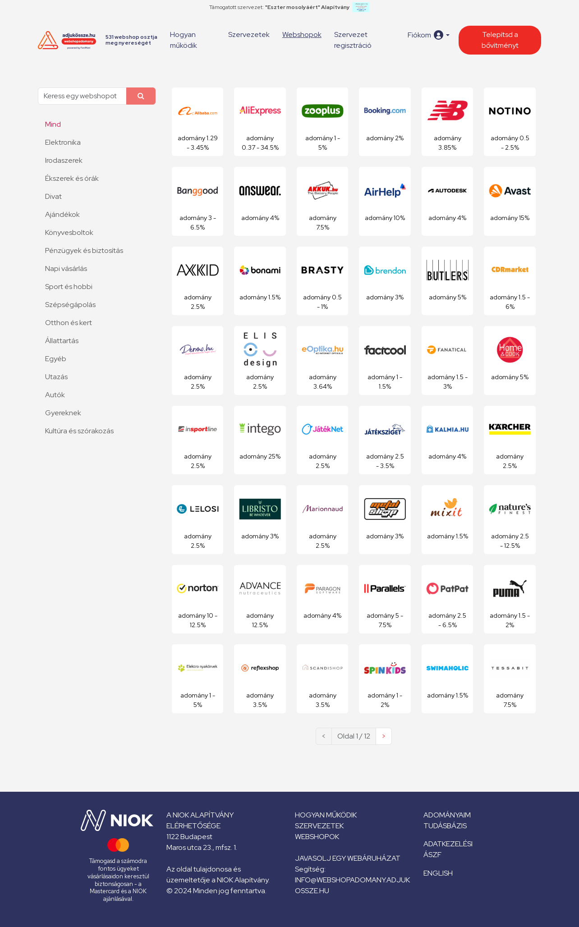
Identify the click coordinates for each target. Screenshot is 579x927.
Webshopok (302, 34)
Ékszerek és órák (72, 178)
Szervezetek (249, 34)
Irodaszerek (64, 160)
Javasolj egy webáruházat (347, 858)
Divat (53, 196)
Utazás (56, 376)
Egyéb (55, 358)
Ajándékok (62, 214)
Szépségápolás (70, 304)
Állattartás (61, 340)
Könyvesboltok (69, 232)
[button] (428, 35)
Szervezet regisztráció (353, 40)
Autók (55, 394)
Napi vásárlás (66, 268)
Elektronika (63, 142)
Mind (53, 124)
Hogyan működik (183, 40)
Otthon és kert (68, 322)
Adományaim (447, 815)
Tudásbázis (445, 826)
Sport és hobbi (68, 286)
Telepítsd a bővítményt (500, 40)
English (438, 873)
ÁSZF (432, 854)
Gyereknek (63, 413)
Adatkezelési (448, 844)
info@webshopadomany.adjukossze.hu (352, 885)
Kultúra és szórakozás (79, 431)
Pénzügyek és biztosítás (84, 250)
